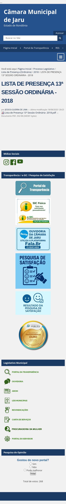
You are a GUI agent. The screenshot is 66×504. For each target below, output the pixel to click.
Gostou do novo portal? (33, 460)
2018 (36, 72)
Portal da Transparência (36, 47)
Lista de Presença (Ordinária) (16, 72)
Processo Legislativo (43, 68)
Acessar (60, 33)
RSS (57, 47)
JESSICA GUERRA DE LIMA (16, 109)
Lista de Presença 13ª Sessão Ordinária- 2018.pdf (29, 112)
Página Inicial (10, 47)
